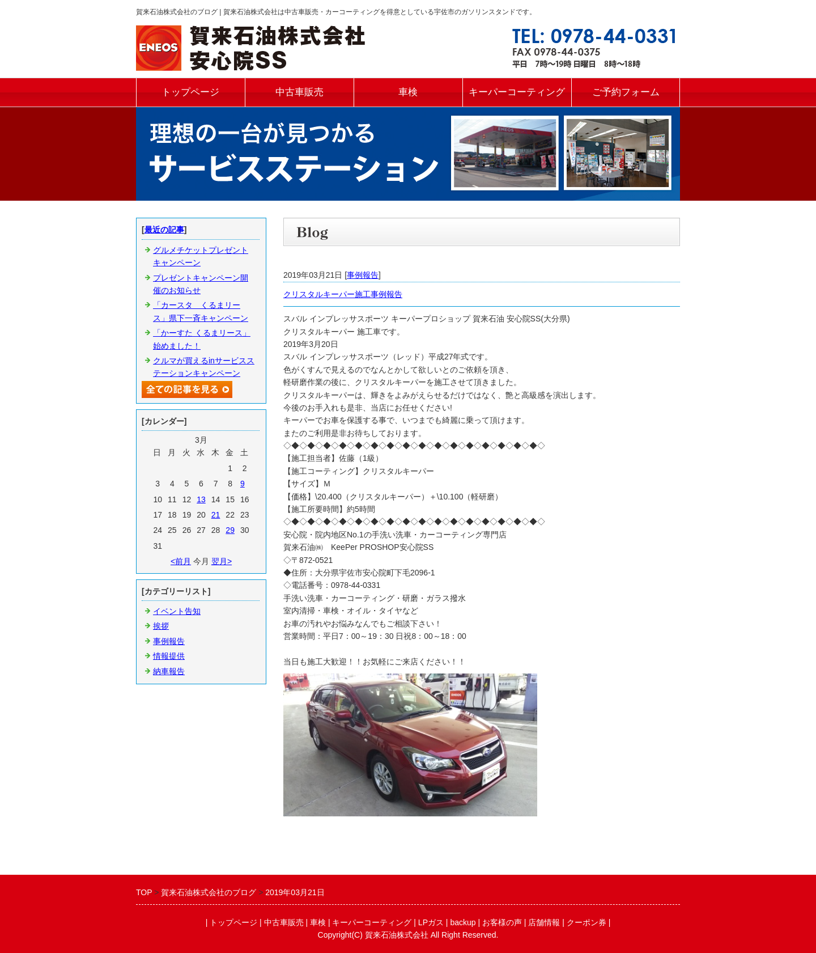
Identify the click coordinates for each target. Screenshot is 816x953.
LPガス (431, 922)
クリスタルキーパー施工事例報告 (342, 294)
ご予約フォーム (626, 92)
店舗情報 (544, 922)
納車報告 (169, 671)
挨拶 (161, 625)
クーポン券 (586, 922)
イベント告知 (177, 611)
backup (462, 922)
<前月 (181, 561)
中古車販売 (299, 92)
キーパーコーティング (517, 92)
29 (230, 530)
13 (201, 499)
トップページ (190, 92)
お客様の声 (502, 922)
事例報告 (363, 274)
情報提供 (169, 655)
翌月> (221, 561)
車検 (408, 92)
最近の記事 (164, 229)
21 (215, 514)
